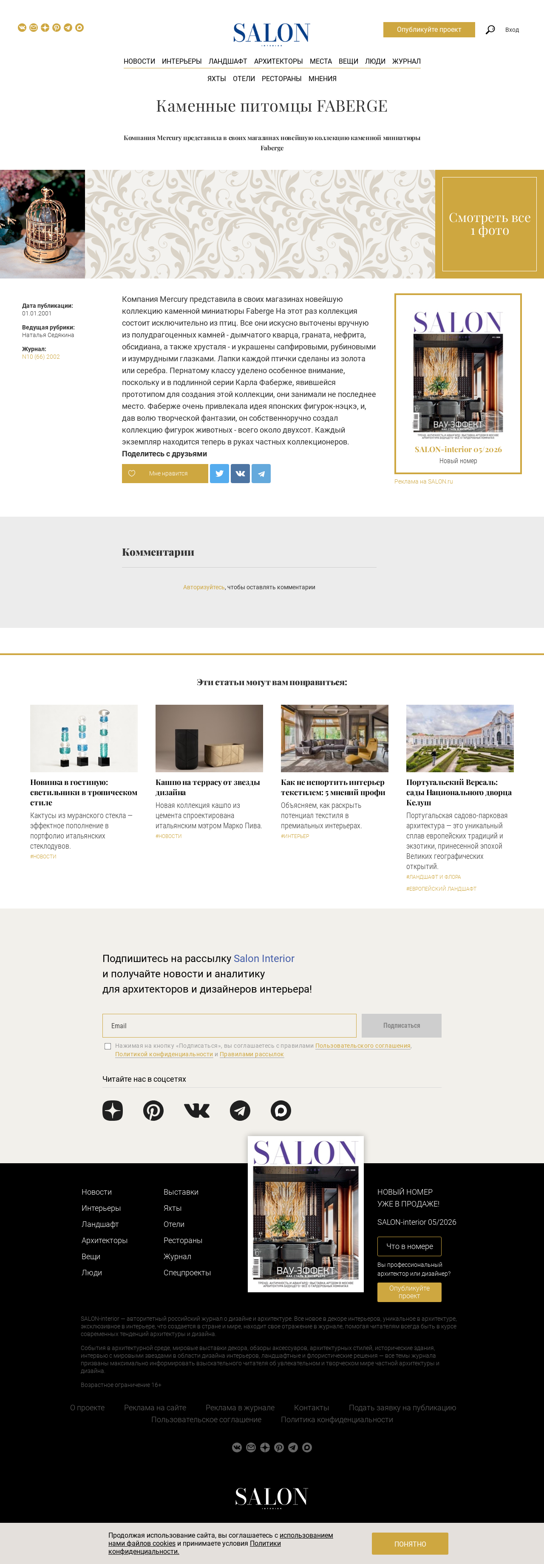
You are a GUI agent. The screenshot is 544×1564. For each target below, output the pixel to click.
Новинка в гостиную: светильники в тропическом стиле (83, 792)
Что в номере (409, 1246)
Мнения (323, 79)
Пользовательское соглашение (206, 1419)
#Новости (43, 856)
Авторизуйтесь (204, 587)
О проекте (87, 1407)
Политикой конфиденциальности (164, 1054)
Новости (139, 61)
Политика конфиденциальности (337, 1419)
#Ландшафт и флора (433, 877)
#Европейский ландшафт (441, 889)
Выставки (181, 1191)
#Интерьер (295, 836)
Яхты (216, 79)
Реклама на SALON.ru (423, 481)
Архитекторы (278, 61)
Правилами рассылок (252, 1054)
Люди (375, 61)
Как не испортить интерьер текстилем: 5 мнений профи (333, 787)
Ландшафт (228, 61)
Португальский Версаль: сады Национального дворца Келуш (459, 792)
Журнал (406, 61)
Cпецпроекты (187, 1272)
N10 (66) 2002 (41, 356)
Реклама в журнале (240, 1407)
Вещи (348, 61)
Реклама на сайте (155, 1407)
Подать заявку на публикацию (402, 1407)
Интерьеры (182, 61)
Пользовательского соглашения (363, 1045)
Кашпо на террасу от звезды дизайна (208, 787)
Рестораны (282, 79)
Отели (244, 79)
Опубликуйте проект (429, 29)
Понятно (410, 1544)
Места (321, 61)
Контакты (311, 1407)
